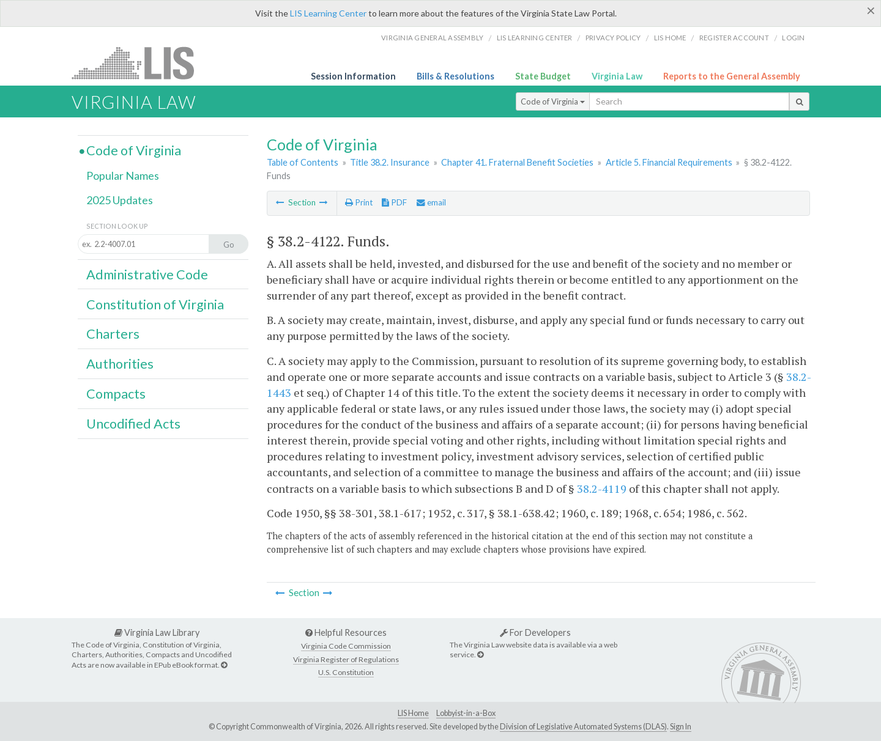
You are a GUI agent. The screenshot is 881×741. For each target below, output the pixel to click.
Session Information (353, 76)
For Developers (535, 632)
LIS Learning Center (328, 13)
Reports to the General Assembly (731, 76)
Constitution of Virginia (155, 304)
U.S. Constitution (346, 672)
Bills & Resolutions (455, 76)
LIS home (670, 38)
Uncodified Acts (133, 424)
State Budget (543, 76)
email (431, 202)
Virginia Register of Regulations (346, 659)
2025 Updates (119, 200)
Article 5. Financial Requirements (669, 162)
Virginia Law (617, 76)
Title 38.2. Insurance (389, 162)
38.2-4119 (601, 488)
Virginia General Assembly (432, 38)
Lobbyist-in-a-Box (466, 713)
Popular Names (122, 175)
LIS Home (413, 713)
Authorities (120, 364)
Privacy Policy (613, 38)
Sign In (680, 726)
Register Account (734, 38)
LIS (140, 62)
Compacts (116, 394)
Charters (112, 334)
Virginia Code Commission (346, 646)
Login (793, 38)
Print (359, 202)
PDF (394, 202)
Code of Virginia (553, 101)
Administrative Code (147, 274)
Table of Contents (302, 162)
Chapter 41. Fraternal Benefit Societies (517, 162)
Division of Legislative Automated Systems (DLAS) (583, 726)
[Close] (870, 10)
